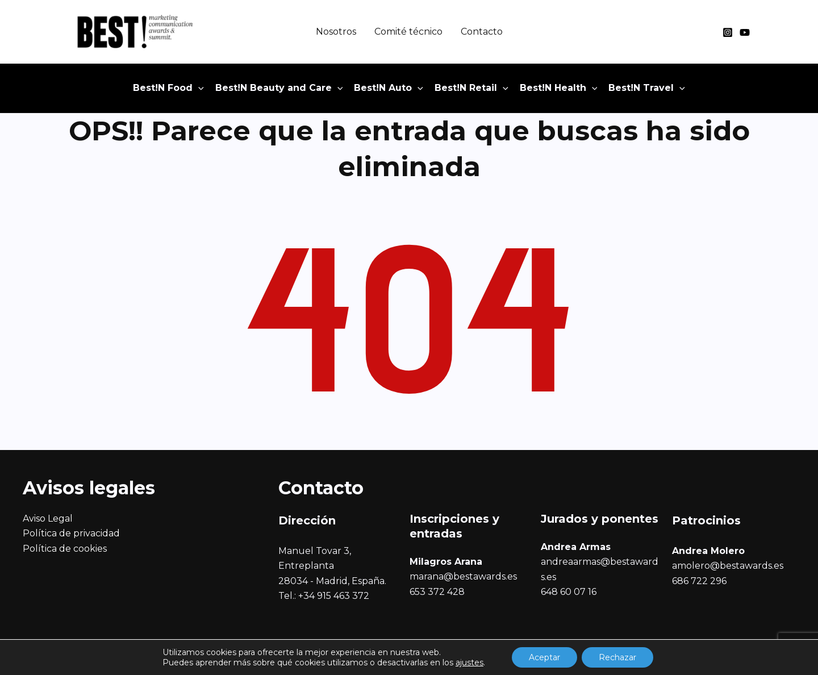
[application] (198, 88)
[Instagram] (728, 32)
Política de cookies (65, 548)
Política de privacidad (71, 533)
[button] (168, 88)
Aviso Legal (48, 518)
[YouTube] (745, 32)
